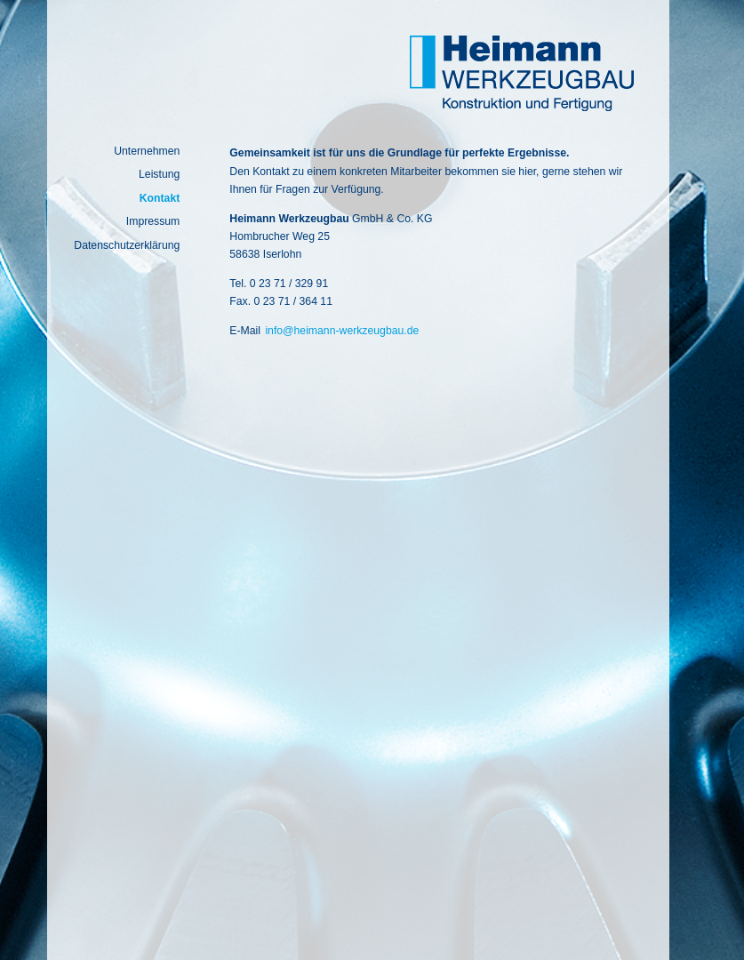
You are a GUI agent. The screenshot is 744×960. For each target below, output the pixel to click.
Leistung (159, 174)
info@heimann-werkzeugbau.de (342, 330)
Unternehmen (147, 151)
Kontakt (160, 198)
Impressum (153, 221)
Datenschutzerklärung (127, 245)
